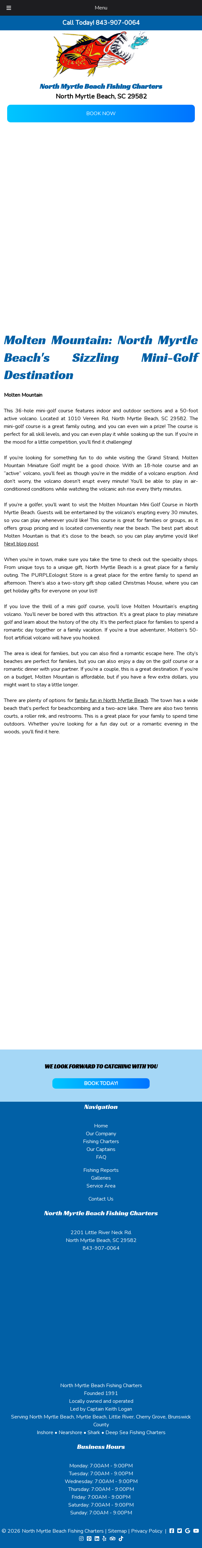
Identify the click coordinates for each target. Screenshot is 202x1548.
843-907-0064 (101, 1248)
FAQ (101, 1157)
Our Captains (101, 1149)
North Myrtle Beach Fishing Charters (63, 1531)
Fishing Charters (101, 1141)
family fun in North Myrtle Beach (111, 700)
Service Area (101, 1185)
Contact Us (101, 1199)
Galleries (101, 1178)
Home (101, 1125)
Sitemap (117, 1531)
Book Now (101, 113)
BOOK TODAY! (101, 1083)
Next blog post (21, 543)
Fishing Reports (101, 1170)
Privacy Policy (146, 1531)
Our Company (101, 1133)
